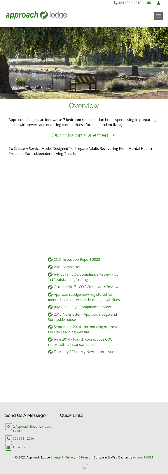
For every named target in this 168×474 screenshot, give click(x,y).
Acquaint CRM (143, 457)
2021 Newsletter (67, 266)
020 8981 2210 (127, 2)
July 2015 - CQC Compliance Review (82, 306)
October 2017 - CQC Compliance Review (86, 286)
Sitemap (84, 457)
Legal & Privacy (64, 457)
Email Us (19, 447)
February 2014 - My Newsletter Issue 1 (85, 351)
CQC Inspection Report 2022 (77, 259)
